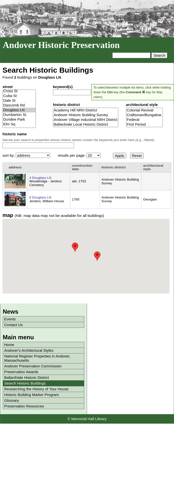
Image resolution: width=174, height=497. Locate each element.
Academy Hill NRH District (85, 110)
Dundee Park (19, 119)
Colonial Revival (144, 110)
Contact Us (13, 325)
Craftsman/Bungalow (144, 115)
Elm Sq (19, 124)
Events (10, 319)
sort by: (9, 155)
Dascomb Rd (19, 105)
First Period (144, 124)
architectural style (142, 104)
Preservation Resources (24, 406)
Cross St (19, 91)
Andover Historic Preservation (61, 45)
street (7, 87)
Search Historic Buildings (25, 383)
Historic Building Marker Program (31, 395)
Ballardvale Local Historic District (85, 124)
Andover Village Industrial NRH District (85, 119)
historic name (14, 134)
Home (9, 345)
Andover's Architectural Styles (28, 350)
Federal (144, 119)
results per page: (72, 155)
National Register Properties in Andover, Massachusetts (37, 358)
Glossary (11, 400)
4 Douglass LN (40, 178)
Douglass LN (19, 110)
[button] (97, 256)
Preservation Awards (21, 372)
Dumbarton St (19, 114)
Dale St (19, 100)
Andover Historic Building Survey (85, 115)
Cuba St (19, 96)
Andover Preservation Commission (33, 366)
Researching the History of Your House (36, 389)
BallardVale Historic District (26, 377)
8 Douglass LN (40, 197)
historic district (66, 104)
